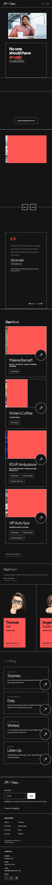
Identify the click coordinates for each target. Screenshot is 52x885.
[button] (25, 207)
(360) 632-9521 (9, 864)
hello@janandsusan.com (12, 871)
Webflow (16, 808)
